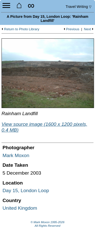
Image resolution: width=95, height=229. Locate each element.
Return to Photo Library (21, 29)
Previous (72, 29)
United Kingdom (20, 208)
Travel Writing (78, 7)
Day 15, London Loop (26, 190)
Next (87, 29)
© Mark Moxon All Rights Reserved (48, 224)
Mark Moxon (16, 155)
